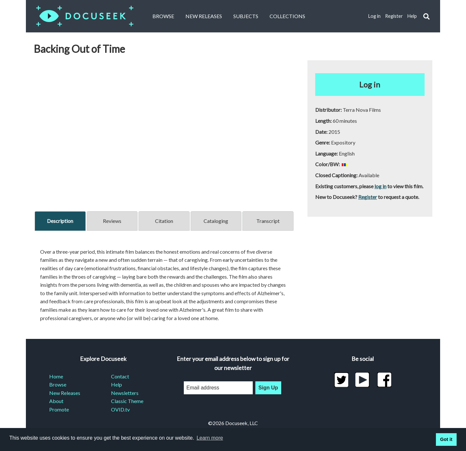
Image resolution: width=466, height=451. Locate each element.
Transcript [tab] (268, 221)
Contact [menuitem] (120, 376)
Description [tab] (60, 221)
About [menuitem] (56, 401)
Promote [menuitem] (59, 409)
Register (394, 16)
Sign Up (268, 387)
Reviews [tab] (112, 221)
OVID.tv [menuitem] (120, 409)
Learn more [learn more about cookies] (209, 438)
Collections (287, 16)
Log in (374, 16)
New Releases (203, 16)
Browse (163, 16)
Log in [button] (369, 84)
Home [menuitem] (56, 376)
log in (380, 186)
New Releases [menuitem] (64, 393)
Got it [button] (446, 439)
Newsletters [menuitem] (125, 393)
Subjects (245, 16)
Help (412, 16)
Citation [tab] (164, 221)
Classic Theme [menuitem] (127, 401)
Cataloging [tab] (216, 221)
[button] (426, 16)
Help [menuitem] (116, 384)
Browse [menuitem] (57, 384)
